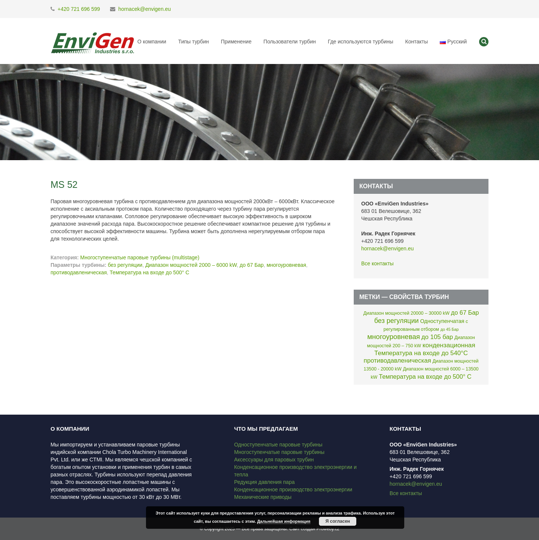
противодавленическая (79, 272)
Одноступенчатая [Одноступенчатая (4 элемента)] (442, 321)
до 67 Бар (252, 265)
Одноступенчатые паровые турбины (278, 445)
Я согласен (338, 521)
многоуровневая (286, 265)
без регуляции (125, 265)
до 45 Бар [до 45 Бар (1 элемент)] (450, 329)
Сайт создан (302, 528)
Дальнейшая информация (283, 521)
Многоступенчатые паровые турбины (279, 452)
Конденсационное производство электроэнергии (293, 489)
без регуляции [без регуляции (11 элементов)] (396, 320)
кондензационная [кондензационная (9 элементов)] (449, 345)
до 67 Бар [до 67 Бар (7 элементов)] (465, 312)
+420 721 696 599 (79, 9)
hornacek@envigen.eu (144, 9)
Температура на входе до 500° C (149, 272)
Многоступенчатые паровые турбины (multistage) (139, 257)
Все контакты (377, 263)
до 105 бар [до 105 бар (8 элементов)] (437, 337)
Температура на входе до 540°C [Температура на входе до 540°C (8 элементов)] (421, 353)
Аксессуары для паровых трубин (274, 460)
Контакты (416, 42)
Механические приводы (262, 497)
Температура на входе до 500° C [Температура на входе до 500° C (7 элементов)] (425, 376)
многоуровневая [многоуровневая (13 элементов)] (393, 337)
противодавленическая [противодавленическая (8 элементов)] (397, 360)
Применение (236, 42)
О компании (151, 42)
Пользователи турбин (290, 42)
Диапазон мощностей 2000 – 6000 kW (191, 265)
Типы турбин (193, 42)
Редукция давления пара (264, 482)
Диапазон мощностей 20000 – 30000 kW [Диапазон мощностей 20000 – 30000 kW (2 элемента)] (406, 313)
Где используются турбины (360, 42)
